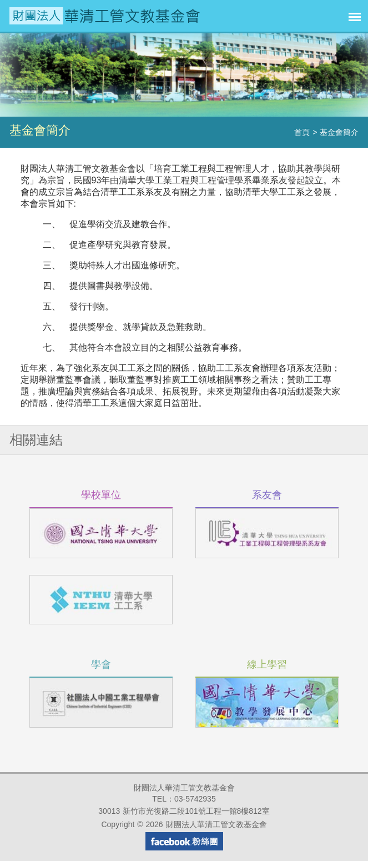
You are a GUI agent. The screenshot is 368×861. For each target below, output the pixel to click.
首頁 (302, 132)
